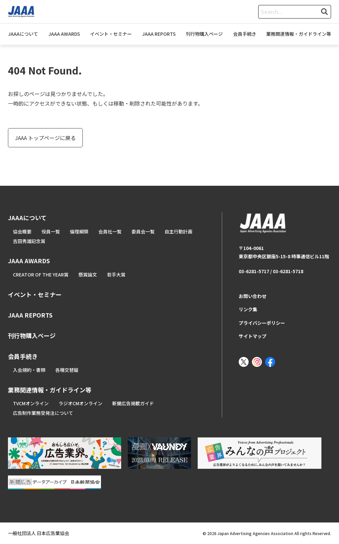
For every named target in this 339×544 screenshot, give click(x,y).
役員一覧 (50, 231)
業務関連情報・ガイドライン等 (298, 33)
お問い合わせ (252, 296)
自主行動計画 (178, 231)
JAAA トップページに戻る (45, 138)
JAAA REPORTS (159, 33)
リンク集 (248, 309)
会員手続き (244, 33)
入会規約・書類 (29, 370)
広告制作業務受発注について (43, 413)
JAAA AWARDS (64, 33)
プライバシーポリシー (262, 323)
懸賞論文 (87, 274)
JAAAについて (23, 33)
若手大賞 (116, 274)
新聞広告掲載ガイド (133, 403)
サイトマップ (252, 336)
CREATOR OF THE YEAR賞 (41, 274)
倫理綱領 (79, 231)
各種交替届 (66, 370)
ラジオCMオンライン (80, 403)
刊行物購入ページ (204, 33)
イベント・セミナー (111, 33)
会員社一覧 (109, 231)
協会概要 (22, 231)
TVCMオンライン (31, 403)
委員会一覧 (143, 231)
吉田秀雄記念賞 (29, 241)
